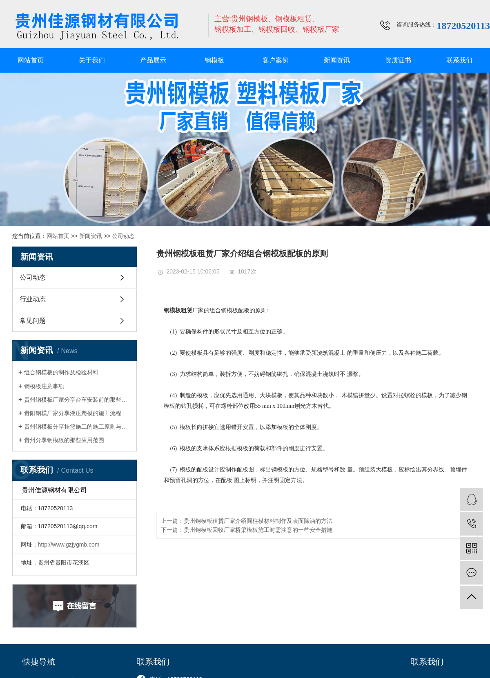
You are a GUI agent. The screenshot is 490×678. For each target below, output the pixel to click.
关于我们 (92, 60)
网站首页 (31, 60)
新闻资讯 (337, 60)
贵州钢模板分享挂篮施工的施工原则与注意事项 (77, 426)
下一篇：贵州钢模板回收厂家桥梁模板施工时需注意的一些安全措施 (246, 530)
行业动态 (33, 299)
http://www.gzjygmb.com (69, 544)
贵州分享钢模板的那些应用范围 (64, 440)
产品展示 (153, 60)
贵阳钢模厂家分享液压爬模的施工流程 (72, 413)
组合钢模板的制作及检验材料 (61, 372)
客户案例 (276, 60)
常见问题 (33, 320)
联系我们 (459, 60)
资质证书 (398, 60)
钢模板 (214, 60)
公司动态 (123, 236)
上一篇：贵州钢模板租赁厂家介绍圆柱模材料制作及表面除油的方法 (246, 521)
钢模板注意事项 (44, 386)
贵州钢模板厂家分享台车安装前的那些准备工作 (77, 399)
